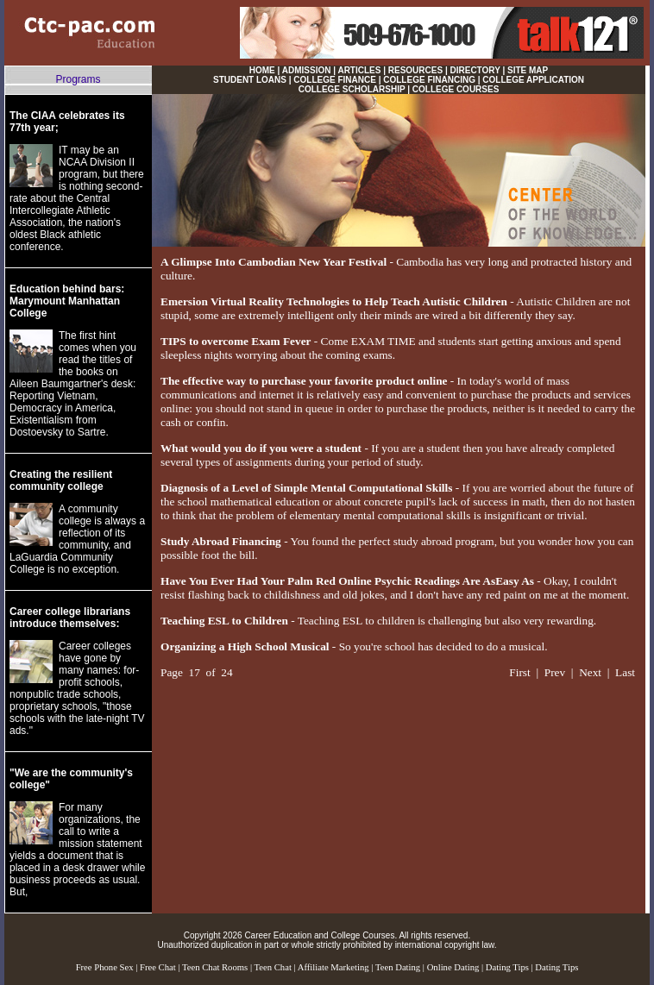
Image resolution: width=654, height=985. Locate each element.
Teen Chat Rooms (215, 967)
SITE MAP (527, 70)
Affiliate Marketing (333, 967)
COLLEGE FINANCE (334, 80)
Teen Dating (397, 967)
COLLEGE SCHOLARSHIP (352, 89)
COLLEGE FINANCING (429, 80)
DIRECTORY (475, 70)
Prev (554, 672)
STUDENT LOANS (249, 80)
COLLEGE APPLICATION (533, 80)
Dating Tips (507, 967)
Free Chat (158, 967)
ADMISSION (306, 70)
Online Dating (453, 967)
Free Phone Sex (105, 967)
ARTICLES (358, 70)
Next (590, 672)
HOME (262, 70)
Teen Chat (273, 967)
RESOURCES (415, 70)
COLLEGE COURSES (456, 89)
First (519, 672)
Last (625, 672)
